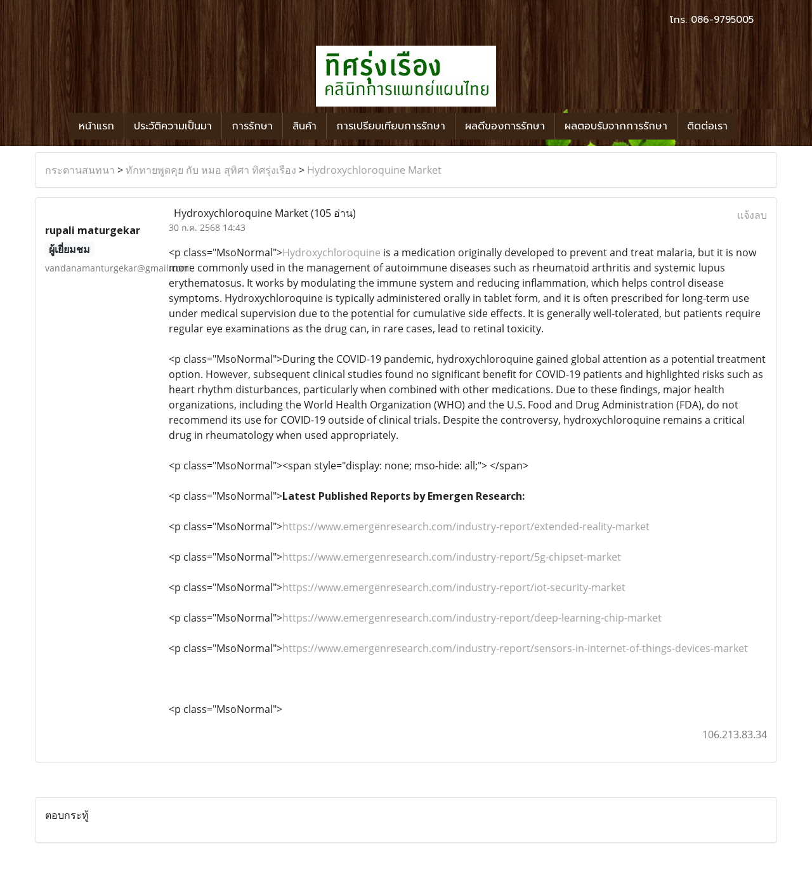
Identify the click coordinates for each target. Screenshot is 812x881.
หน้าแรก (96, 126)
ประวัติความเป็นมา (173, 126)
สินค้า (304, 126)
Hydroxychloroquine (331, 252)
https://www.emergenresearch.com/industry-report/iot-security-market (453, 587)
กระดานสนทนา (80, 170)
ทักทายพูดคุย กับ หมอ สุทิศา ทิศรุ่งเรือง (211, 170)
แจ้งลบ (752, 215)
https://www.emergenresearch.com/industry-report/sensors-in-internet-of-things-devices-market (515, 648)
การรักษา (252, 126)
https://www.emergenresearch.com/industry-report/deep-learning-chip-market (472, 618)
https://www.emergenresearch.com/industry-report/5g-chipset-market (451, 557)
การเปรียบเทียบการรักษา (390, 126)
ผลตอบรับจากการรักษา (616, 126)
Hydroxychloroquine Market (374, 170)
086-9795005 (722, 20)
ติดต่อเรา (707, 126)
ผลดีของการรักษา (505, 126)
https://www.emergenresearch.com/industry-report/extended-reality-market (466, 526)
